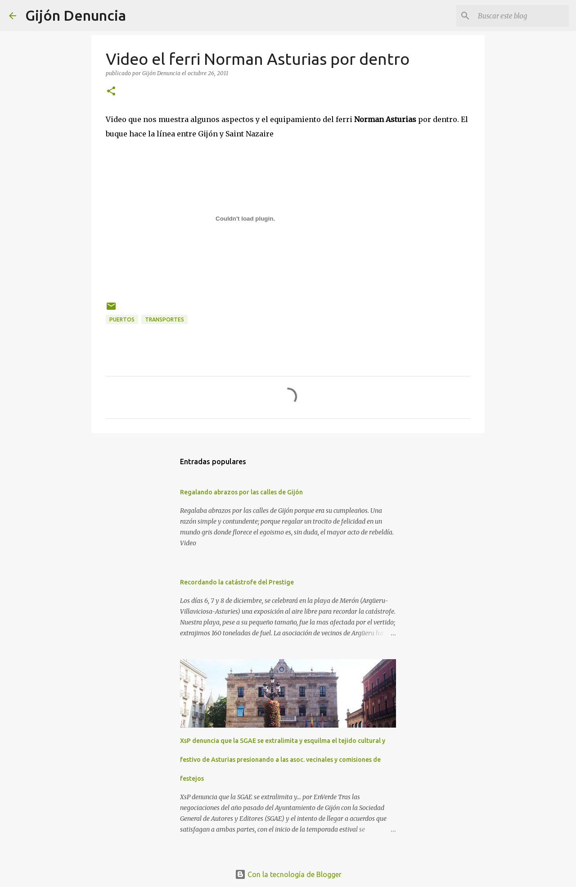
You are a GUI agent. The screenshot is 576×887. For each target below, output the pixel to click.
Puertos (122, 319)
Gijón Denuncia (75, 15)
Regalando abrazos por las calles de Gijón (241, 492)
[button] (111, 92)
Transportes (164, 319)
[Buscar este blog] (521, 16)
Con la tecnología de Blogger (288, 874)
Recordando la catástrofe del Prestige (237, 582)
